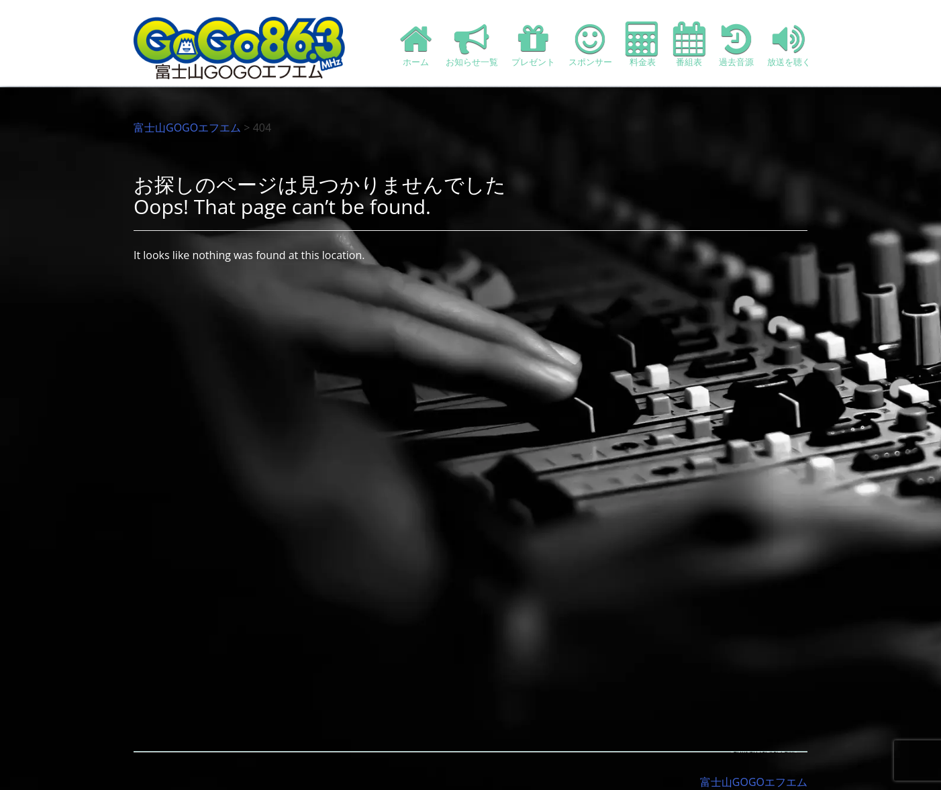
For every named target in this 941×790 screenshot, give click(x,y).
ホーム (416, 44)
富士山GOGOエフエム (187, 127)
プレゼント (533, 44)
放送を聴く (789, 44)
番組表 (689, 44)
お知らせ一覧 (472, 44)
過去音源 (736, 44)
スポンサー (590, 44)
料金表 (643, 44)
